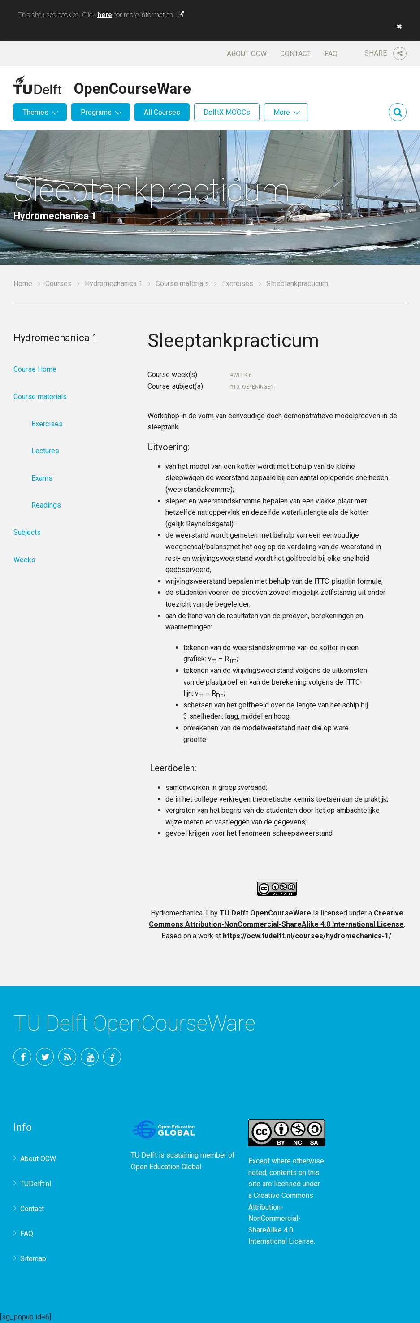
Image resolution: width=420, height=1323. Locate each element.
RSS (67, 1057)
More (281, 112)
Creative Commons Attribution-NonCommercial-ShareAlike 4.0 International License (281, 1218)
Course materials (182, 283)
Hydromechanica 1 (114, 283)
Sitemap (33, 1258)
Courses (58, 283)
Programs (96, 112)
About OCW (247, 53)
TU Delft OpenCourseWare (265, 913)
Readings (46, 505)
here (104, 15)
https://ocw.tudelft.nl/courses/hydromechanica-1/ (307, 936)
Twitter (45, 1057)
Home (22, 283)
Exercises (237, 283)
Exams (41, 478)
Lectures (45, 451)
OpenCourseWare (132, 87)
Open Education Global (166, 1167)
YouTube (90, 1057)
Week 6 (242, 375)
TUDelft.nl (35, 1184)
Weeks (24, 559)
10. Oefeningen (253, 387)
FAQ (331, 53)
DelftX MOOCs (227, 112)
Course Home (34, 369)
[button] (397, 26)
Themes (35, 112)
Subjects (27, 532)
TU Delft (112, 1057)
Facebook (22, 1057)
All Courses (162, 112)
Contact (295, 53)
